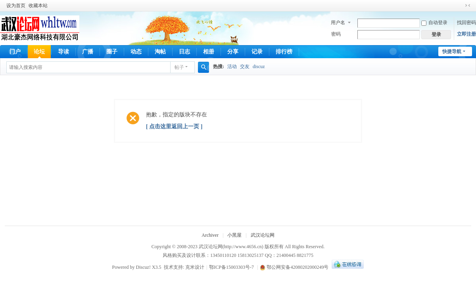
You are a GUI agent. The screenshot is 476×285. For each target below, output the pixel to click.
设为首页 (15, 5)
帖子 (179, 67)
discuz (259, 66)
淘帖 (160, 52)
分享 (232, 52)
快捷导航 (451, 51)
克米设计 (194, 267)
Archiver (210, 235)
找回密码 (466, 22)
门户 (15, 52)
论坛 (39, 52)
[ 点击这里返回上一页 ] (174, 126)
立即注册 (466, 34)
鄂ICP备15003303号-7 (231, 267)
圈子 (111, 52)
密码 (336, 34)
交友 (245, 66)
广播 (87, 52)
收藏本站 (38, 5)
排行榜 (284, 52)
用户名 (338, 22)
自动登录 (434, 22)
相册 (208, 52)
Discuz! (143, 267)
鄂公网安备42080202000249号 (294, 267)
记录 (257, 52)
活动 (232, 66)
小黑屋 (234, 235)
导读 (63, 52)
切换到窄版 (467, 5)
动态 (136, 52)
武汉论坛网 (262, 235)
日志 (184, 52)
